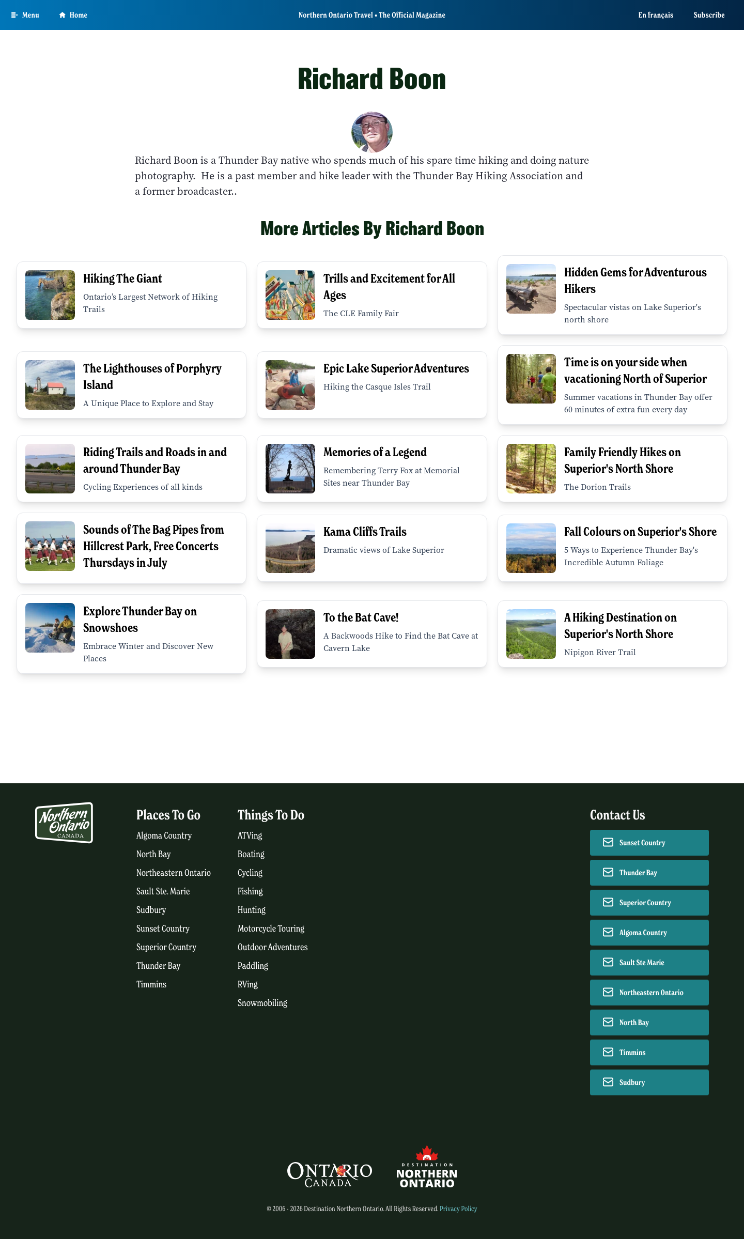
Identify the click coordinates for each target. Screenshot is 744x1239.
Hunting (252, 910)
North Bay (153, 854)
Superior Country (166, 947)
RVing (248, 984)
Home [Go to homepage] (73, 15)
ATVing (250, 835)
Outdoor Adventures (273, 947)
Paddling (253, 966)
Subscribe (709, 15)
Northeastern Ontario (173, 873)
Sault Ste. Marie (163, 891)
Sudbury (151, 910)
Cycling (250, 873)
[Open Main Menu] (25, 15)
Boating (251, 854)
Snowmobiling (262, 1003)
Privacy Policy (458, 1208)
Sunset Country (163, 928)
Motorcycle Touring (271, 928)
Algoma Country (164, 835)
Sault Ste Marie (641, 962)
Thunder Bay (158, 966)
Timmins (151, 984)
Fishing (250, 891)
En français (656, 15)
